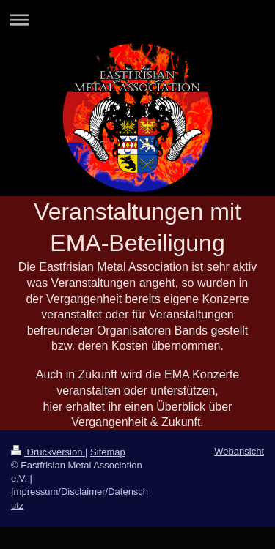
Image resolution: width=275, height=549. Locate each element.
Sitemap (107, 452)
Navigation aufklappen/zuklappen (137, 19)
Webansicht (239, 451)
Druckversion (48, 452)
